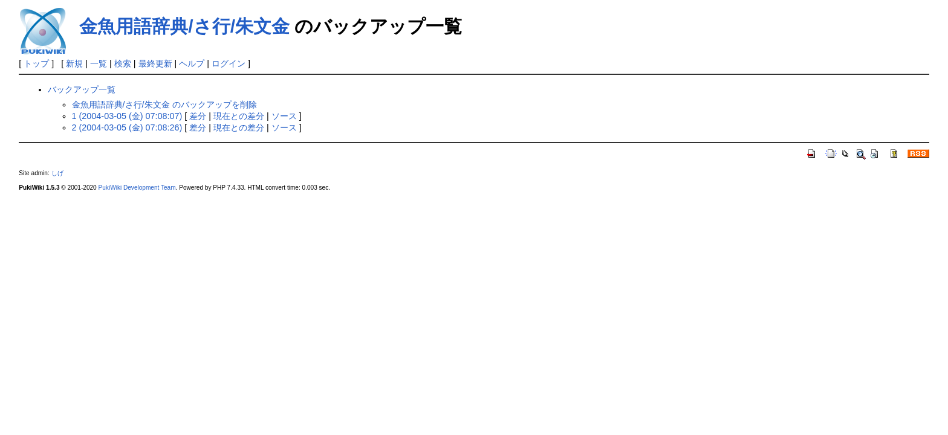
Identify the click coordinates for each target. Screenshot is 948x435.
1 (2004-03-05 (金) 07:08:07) (127, 116)
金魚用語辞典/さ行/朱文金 (184, 26)
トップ (36, 63)
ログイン (228, 63)
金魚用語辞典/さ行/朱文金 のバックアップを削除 (164, 104)
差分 (197, 116)
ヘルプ (191, 63)
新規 (74, 63)
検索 (122, 63)
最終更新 (155, 63)
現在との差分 (238, 116)
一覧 (98, 63)
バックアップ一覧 (81, 89)
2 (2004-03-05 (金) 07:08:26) (127, 127)
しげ (57, 173)
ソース (284, 116)
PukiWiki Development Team (137, 187)
